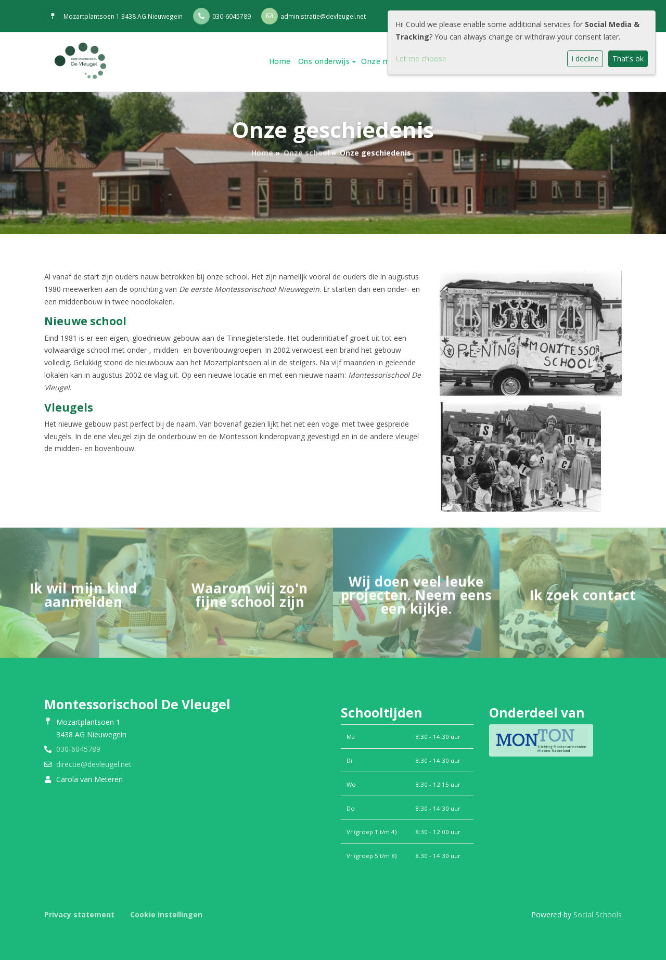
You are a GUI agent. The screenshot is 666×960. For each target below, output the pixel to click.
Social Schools (597, 914)
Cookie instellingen (166, 914)
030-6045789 (231, 16)
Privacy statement (79, 914)
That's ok (628, 58)
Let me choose (420, 58)
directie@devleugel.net (94, 764)
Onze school (306, 153)
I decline (585, 58)
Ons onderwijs (325, 61)
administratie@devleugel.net (323, 16)
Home (280, 61)
